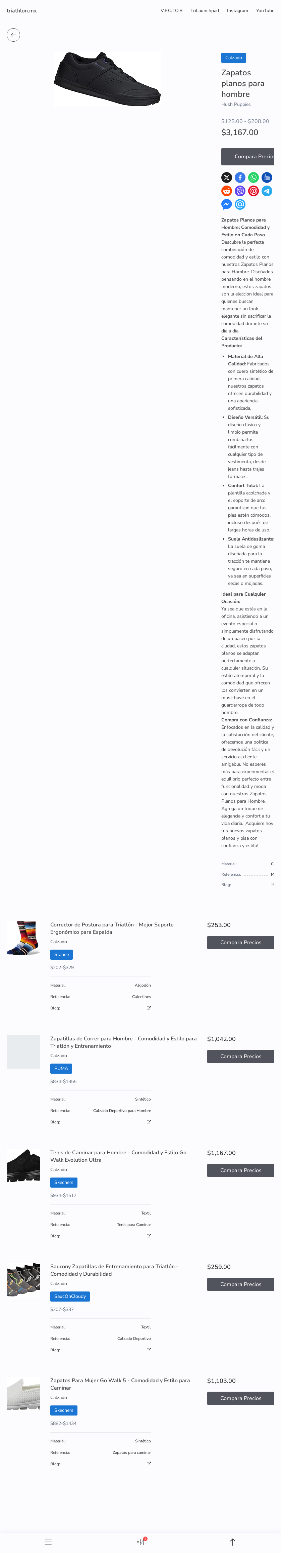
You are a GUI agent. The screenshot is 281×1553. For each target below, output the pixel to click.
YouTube (265, 10)
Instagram (237, 10)
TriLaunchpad (204, 10)
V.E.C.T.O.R (171, 10)
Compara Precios (241, 942)
